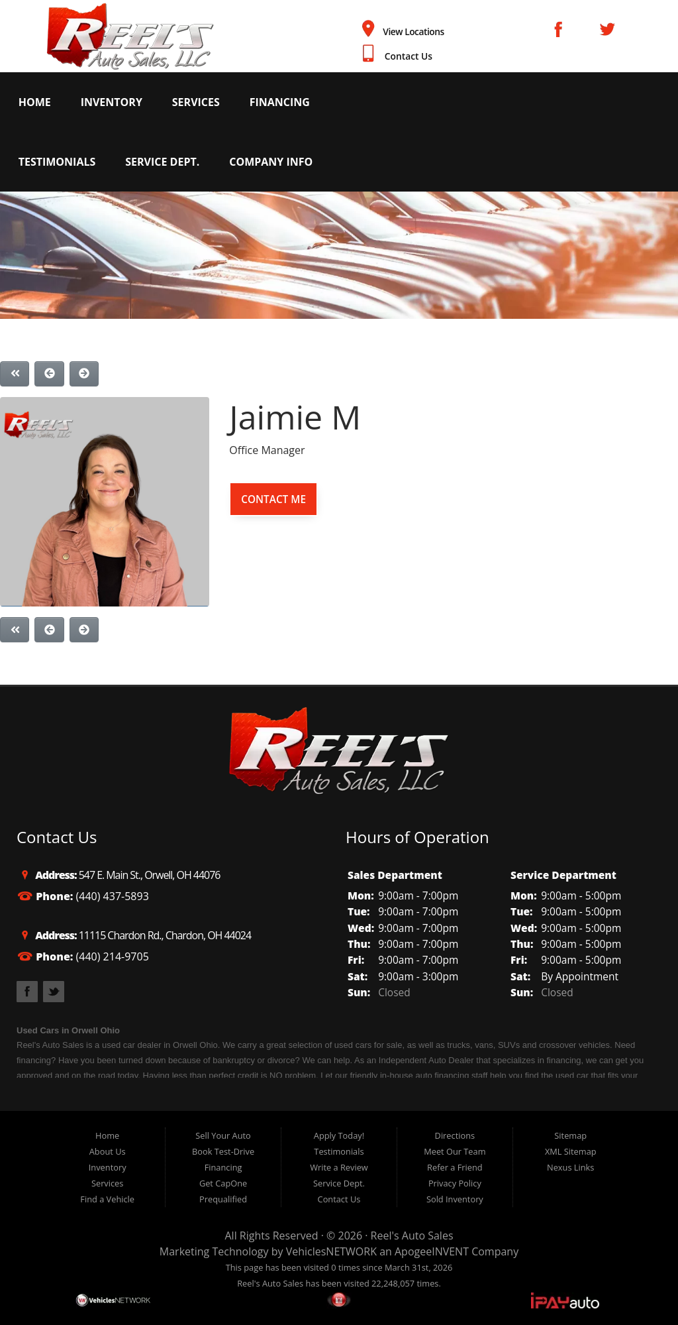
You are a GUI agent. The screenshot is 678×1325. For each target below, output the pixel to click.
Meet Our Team (454, 1151)
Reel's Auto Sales (412, 1235)
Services (196, 102)
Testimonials (57, 161)
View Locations (413, 31)
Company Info (271, 161)
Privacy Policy (454, 1183)
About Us (107, 1151)
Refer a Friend (455, 1167)
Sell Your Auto (222, 1135)
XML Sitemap (571, 1151)
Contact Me (273, 499)
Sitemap (570, 1135)
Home (35, 102)
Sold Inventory (454, 1199)
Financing (280, 102)
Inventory (111, 102)
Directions (455, 1135)
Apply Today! (339, 1135)
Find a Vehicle (107, 1199)
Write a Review (339, 1167)
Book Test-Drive (223, 1151)
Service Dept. (162, 161)
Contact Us (408, 56)
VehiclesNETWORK (331, 1251)
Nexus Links (570, 1167)
